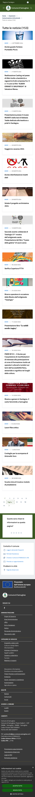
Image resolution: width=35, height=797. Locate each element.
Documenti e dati (9, 634)
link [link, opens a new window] (8, 782)
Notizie (6, 694)
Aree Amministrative (11, 619)
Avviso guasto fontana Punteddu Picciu (13, 48)
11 (4, 506)
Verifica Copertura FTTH (14, 268)
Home (4, 16)
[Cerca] (31, 8)
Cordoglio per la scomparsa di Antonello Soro (16, 454)
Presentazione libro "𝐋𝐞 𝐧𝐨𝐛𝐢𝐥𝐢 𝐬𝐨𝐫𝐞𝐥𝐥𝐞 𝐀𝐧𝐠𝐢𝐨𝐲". (16, 327)
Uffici (6, 622)
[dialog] (17, 781)
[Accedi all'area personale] (28, 2)
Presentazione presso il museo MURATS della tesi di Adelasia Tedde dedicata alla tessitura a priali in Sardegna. (17, 118)
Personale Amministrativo (12, 631)
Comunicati (7, 697)
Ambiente (7, 677)
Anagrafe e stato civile (11, 643)
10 (25, 502)
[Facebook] (4, 608)
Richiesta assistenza (10, 758)
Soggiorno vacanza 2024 (14, 148)
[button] (17, 794)
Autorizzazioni (8, 682)
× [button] (33, 767)
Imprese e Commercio (11, 650)
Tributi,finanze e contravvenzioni (14, 674)
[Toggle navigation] (4, 8)
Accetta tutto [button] (17, 786)
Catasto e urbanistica (11, 655)
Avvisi (6, 43)
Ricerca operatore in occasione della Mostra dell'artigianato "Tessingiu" (17, 297)
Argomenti (12, 16)
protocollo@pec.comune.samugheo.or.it (17, 734)
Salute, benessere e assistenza (14, 680)
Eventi (6, 711)
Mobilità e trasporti (10, 660)
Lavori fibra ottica (11, 427)
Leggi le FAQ (8, 755)
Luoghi (6, 708)
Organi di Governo (10, 616)
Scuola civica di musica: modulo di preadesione (17, 483)
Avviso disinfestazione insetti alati (16, 176)
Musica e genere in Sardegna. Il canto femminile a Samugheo (17, 400)
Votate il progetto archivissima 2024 (17, 204)
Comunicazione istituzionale (11, 18)
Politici (6, 628)
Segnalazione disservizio (12, 752)
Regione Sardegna (8, 2)
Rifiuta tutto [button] (17, 790)
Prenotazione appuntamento (13, 749)
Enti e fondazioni (9, 625)
